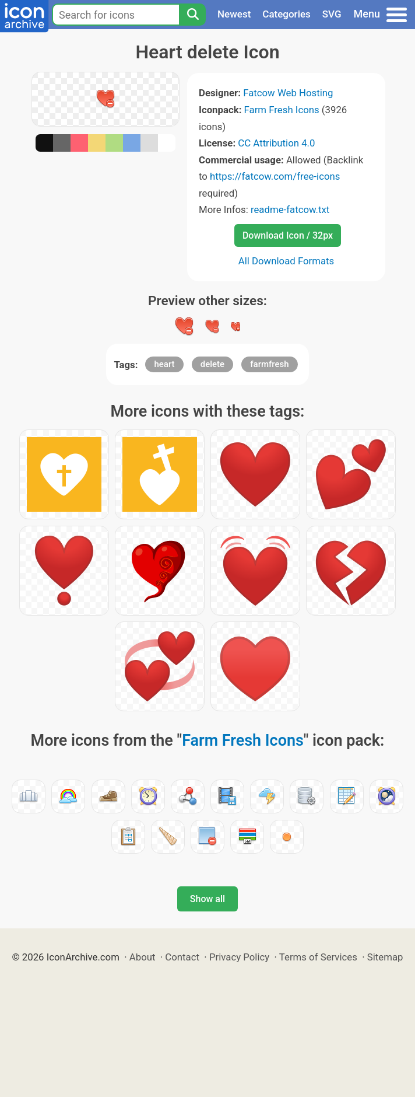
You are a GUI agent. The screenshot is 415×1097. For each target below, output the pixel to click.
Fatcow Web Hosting (288, 93)
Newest (234, 14)
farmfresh (269, 364)
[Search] (192, 15)
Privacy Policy (239, 957)
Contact (182, 957)
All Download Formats (286, 261)
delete (212, 364)
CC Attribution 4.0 (276, 143)
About (142, 957)
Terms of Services (318, 957)
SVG (332, 14)
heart (164, 364)
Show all (207, 898)
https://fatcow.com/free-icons (275, 176)
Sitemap (385, 957)
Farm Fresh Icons (281, 110)
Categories (286, 14)
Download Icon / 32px (287, 235)
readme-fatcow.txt (290, 209)
